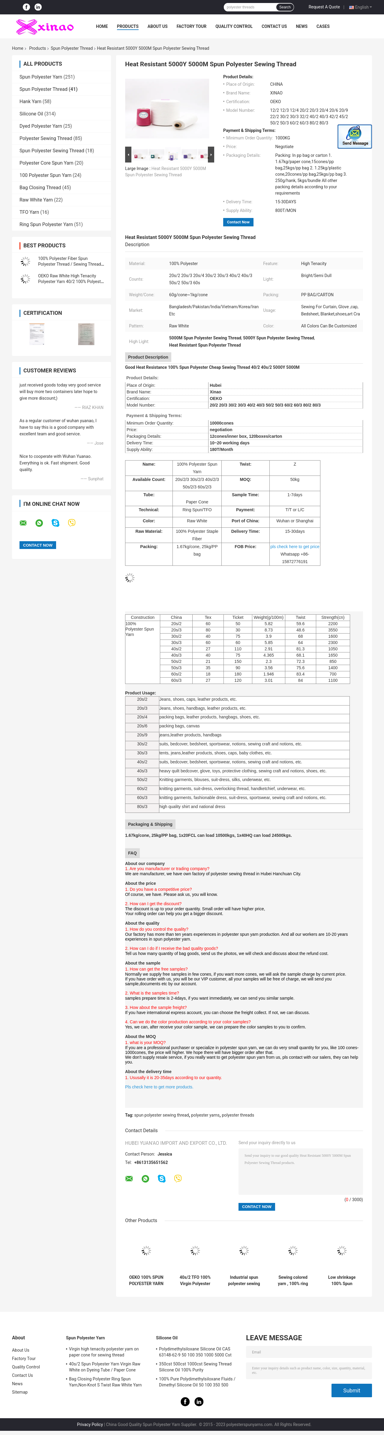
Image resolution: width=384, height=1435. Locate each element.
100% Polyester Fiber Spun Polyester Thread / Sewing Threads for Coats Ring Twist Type (70, 264)
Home (102, 26)
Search (285, 7)
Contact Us (274, 26)
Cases (323, 26)
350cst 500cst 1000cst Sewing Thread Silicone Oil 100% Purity (195, 1367)
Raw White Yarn (36, 200)
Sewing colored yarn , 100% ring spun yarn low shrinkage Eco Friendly (293, 1280)
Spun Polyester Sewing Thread (52, 151)
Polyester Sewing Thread (46, 138)
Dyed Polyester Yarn (41, 126)
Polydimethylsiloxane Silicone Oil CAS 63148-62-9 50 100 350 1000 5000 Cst (195, 1352)
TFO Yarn (29, 212)
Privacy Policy (90, 1424)
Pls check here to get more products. (160, 1086)
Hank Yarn (30, 101)
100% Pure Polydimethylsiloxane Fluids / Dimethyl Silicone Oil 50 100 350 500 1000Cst (197, 1383)
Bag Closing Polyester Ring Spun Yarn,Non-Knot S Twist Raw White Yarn (105, 1382)
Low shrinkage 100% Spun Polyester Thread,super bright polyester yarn (342, 1280)
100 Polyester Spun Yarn (45, 175)
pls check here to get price (294, 546)
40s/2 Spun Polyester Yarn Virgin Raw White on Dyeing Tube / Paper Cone (104, 1367)
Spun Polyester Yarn (41, 77)
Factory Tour (192, 26)
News (302, 26)
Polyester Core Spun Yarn (47, 163)
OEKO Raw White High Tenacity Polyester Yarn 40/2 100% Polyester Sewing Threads (71, 281)
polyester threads (238, 1115)
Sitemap (20, 1392)
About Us (158, 26)
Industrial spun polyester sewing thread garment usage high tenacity (244, 1280)
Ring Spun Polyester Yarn (46, 224)
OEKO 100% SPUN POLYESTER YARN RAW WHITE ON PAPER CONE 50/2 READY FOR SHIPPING (146, 1280)
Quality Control (234, 26)
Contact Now (238, 222)
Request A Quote (324, 6)
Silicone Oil (31, 114)
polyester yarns (205, 1115)
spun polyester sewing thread (161, 1115)
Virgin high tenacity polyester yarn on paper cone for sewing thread (104, 1352)
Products (128, 26)
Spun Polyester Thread (72, 48)
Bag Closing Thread (40, 187)
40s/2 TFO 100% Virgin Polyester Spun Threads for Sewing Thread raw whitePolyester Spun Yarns (195, 1280)
